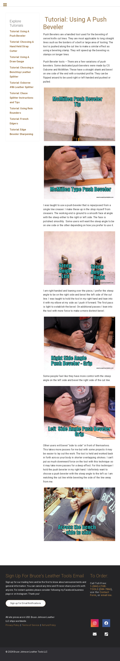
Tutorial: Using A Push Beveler (19, 33)
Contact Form (99, 594)
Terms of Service (30, 625)
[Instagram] (95, 623)
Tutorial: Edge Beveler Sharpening (21, 132)
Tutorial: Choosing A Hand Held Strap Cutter (22, 46)
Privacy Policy (13, 625)
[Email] (95, 634)
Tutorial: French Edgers (19, 121)
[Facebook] (106, 623)
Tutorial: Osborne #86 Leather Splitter (22, 85)
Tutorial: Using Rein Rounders (21, 110)
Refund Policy (49, 625)
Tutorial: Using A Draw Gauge (19, 59)
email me (106, 595)
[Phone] (106, 634)
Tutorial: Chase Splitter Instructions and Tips (21, 98)
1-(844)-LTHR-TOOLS (98, 588)
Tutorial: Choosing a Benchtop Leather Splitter (21, 72)
